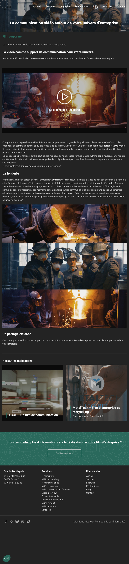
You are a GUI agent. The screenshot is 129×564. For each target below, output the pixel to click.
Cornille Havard (58, 179)
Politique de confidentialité (110, 522)
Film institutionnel (50, 482)
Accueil (37, 6)
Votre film (46, 510)
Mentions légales (83, 522)
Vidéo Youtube (49, 506)
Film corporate (12, 36)
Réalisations (81, 6)
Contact (120, 6)
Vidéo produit (48, 503)
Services (50, 6)
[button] (7, 558)
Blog (95, 6)
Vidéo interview (49, 493)
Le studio (65, 6)
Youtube (107, 6)
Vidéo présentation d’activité (56, 489)
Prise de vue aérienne (52, 499)
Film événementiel (50, 496)
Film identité (48, 476)
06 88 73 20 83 (13, 482)
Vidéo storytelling (50, 479)
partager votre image (114, 145)
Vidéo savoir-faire (50, 486)
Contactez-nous (64, 453)
